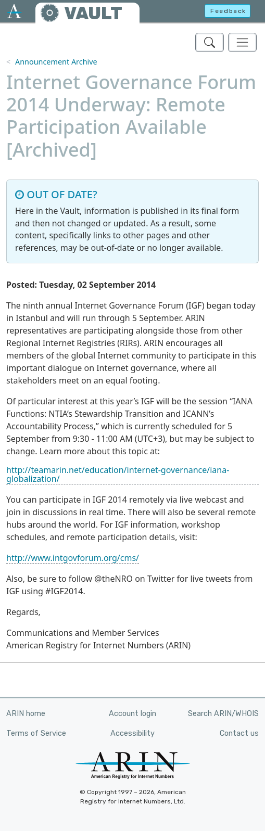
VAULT (93, 13)
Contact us (239, 733)
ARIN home (25, 713)
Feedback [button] (228, 11)
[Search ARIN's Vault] (209, 42)
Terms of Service (36, 733)
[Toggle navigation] (242, 42)
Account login (132, 713)
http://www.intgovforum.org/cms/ (72, 558)
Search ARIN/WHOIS (223, 713)
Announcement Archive (56, 62)
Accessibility (132, 733)
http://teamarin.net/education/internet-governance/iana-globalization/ (117, 474)
